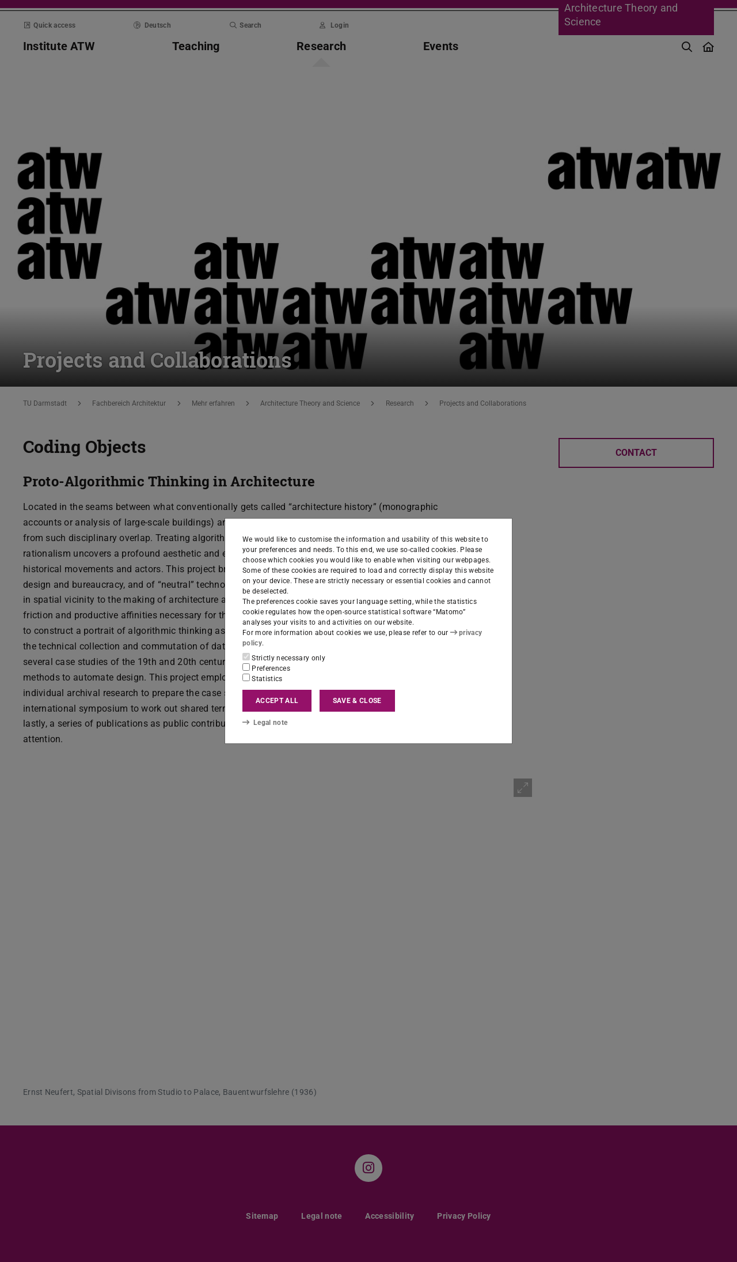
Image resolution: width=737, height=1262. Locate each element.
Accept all (277, 701)
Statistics (262, 678)
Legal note (264, 722)
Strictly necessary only (283, 657)
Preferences (266, 667)
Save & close (357, 701)
